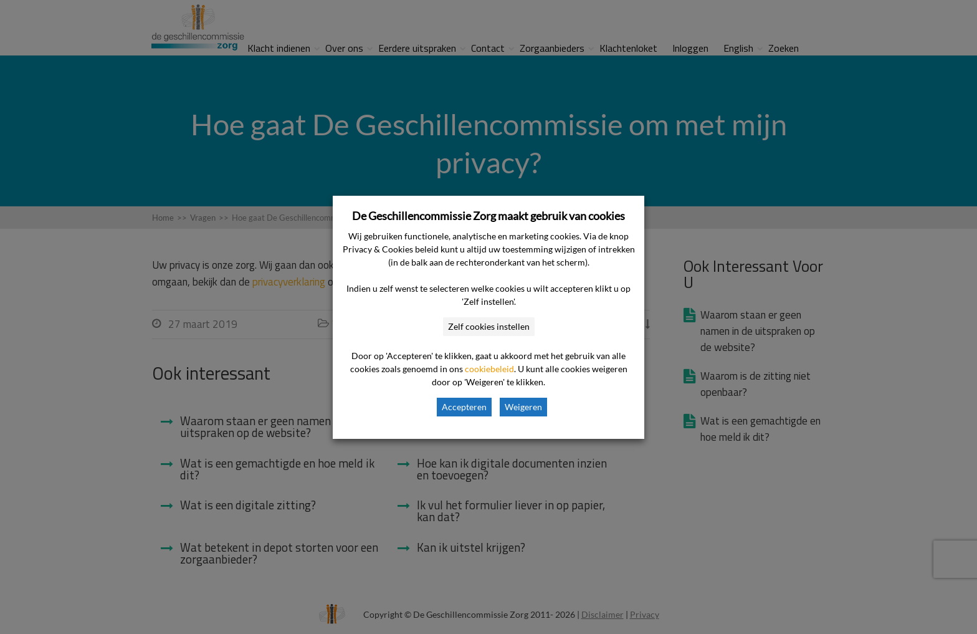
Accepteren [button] (464, 406)
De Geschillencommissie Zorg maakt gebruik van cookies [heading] (488, 216)
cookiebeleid (489, 368)
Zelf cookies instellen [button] (489, 326)
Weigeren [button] (523, 406)
